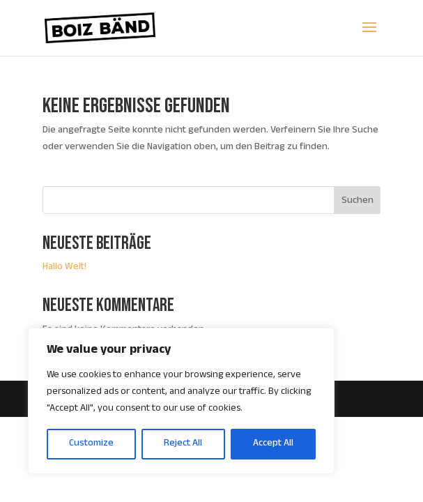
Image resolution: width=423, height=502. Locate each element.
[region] (181, 401)
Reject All (183, 444)
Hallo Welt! (64, 267)
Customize (91, 444)
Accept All (273, 444)
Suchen (357, 201)
